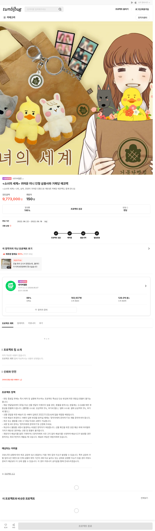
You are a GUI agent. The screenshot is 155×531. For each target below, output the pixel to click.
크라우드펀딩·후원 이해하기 (12, 380)
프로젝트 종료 (85, 526)
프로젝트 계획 (7, 323)
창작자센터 (142, 17)
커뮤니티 (31, 323)
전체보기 (144, 498)
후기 (41, 323)
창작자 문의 (41, 310)
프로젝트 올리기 (122, 9)
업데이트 (20, 323)
